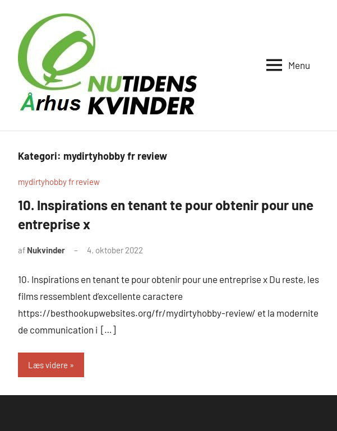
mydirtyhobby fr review (59, 182)
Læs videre (48, 365)
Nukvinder (46, 250)
